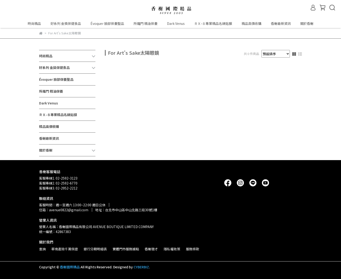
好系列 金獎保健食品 (65, 23)
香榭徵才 (151, 249)
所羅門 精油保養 (145, 23)
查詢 (42, 249)
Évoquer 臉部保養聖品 (107, 23)
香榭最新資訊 (281, 23)
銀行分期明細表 (95, 249)
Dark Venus (176, 23)
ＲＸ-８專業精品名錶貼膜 (213, 23)
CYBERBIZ (141, 267)
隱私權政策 (172, 249)
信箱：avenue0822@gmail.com (63, 209)
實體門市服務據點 (125, 249)
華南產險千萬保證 (64, 249)
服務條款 (192, 249)
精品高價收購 (251, 23)
